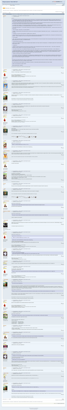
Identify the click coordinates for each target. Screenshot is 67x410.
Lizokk (5, 342)
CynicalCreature (6, 332)
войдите (13, 4)
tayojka (5, 103)
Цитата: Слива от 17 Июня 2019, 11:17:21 (16, 234)
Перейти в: (55, 403)
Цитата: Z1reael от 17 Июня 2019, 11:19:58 (16, 213)
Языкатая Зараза (7, 150)
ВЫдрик (5, 311)
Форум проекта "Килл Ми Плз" (10, 1)
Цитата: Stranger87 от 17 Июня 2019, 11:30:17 (16, 269)
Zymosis (5, 69)
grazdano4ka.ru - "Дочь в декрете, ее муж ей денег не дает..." (21, 15)
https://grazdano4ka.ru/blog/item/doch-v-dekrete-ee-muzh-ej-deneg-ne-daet (20, 66)
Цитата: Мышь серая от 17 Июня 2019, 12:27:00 (17, 385)
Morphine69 (6, 220)
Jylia (4, 126)
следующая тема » (62, 11)
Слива (5, 140)
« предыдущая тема (57, 11)
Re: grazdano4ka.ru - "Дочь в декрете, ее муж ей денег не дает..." (22, 69)
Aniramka (28, 10)
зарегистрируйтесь (17, 4)
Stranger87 (5, 261)
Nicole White (6, 92)
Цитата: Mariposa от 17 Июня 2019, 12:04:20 (16, 334)
